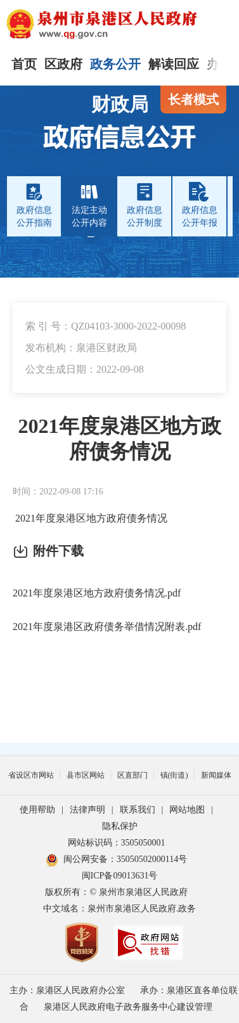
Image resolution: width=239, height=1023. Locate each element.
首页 (24, 64)
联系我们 (137, 809)
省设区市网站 (31, 775)
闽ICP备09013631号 (120, 875)
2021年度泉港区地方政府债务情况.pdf (97, 593)
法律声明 (87, 809)
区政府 (63, 64)
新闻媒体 (216, 775)
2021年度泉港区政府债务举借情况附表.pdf (107, 626)
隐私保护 (120, 826)
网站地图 (187, 809)
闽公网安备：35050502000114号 (116, 859)
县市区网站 (86, 775)
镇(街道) (174, 775)
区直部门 (132, 775)
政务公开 (115, 64)
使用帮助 (37, 809)
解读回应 (173, 64)
